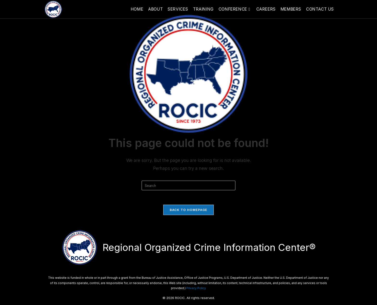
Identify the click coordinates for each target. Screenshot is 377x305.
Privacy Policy (196, 288)
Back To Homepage (188, 210)
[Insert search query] (188, 185)
